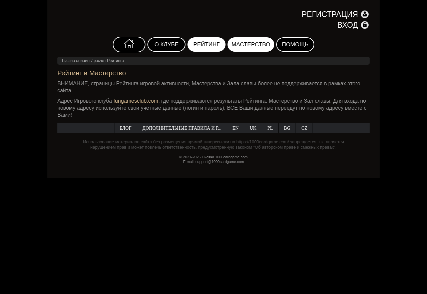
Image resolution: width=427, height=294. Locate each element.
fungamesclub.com (135, 101)
